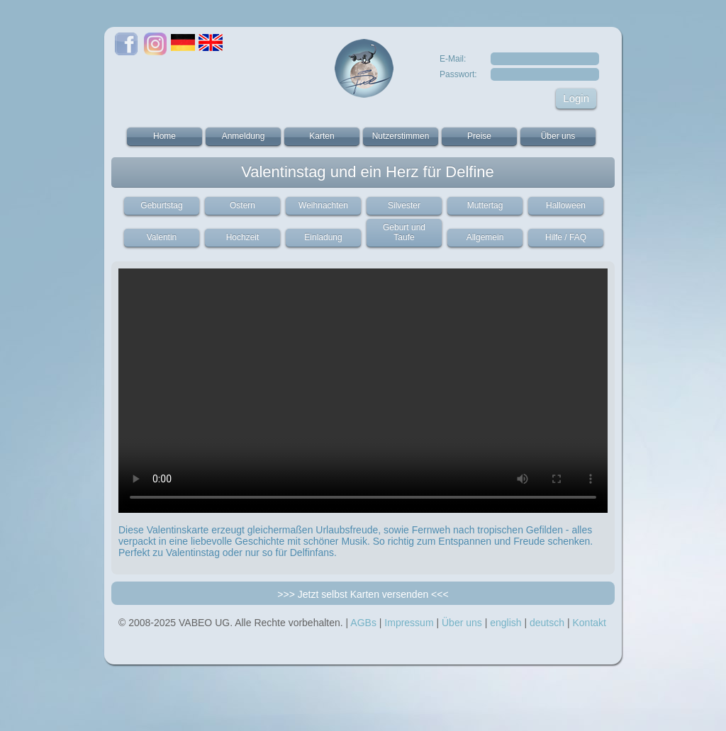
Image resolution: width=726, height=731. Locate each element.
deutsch (547, 622)
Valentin (162, 237)
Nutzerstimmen (401, 136)
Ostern (242, 205)
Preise (479, 136)
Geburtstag (161, 205)
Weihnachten (323, 205)
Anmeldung (243, 136)
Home (164, 136)
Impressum (408, 622)
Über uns (558, 136)
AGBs (363, 622)
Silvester (404, 205)
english (505, 622)
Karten (321, 136)
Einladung (323, 237)
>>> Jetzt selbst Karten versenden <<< (362, 594)
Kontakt (588, 622)
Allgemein (485, 237)
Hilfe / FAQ (565, 237)
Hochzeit (242, 237)
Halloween (566, 205)
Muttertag (485, 205)
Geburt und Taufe (404, 232)
